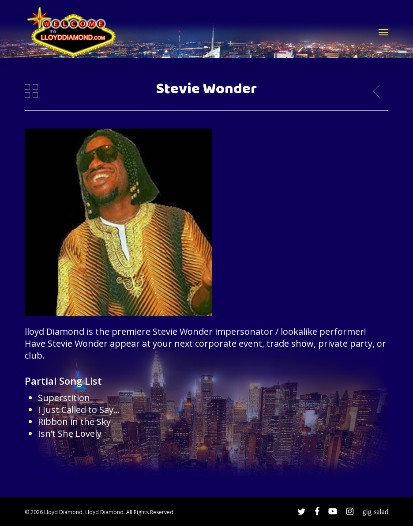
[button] (383, 31)
